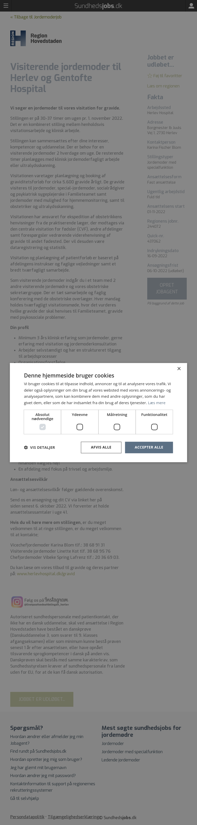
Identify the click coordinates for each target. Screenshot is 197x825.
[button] (39, 447)
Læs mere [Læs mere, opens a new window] (157, 402)
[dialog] (98, 412)
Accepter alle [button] (149, 447)
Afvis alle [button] (101, 447)
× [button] (179, 369)
